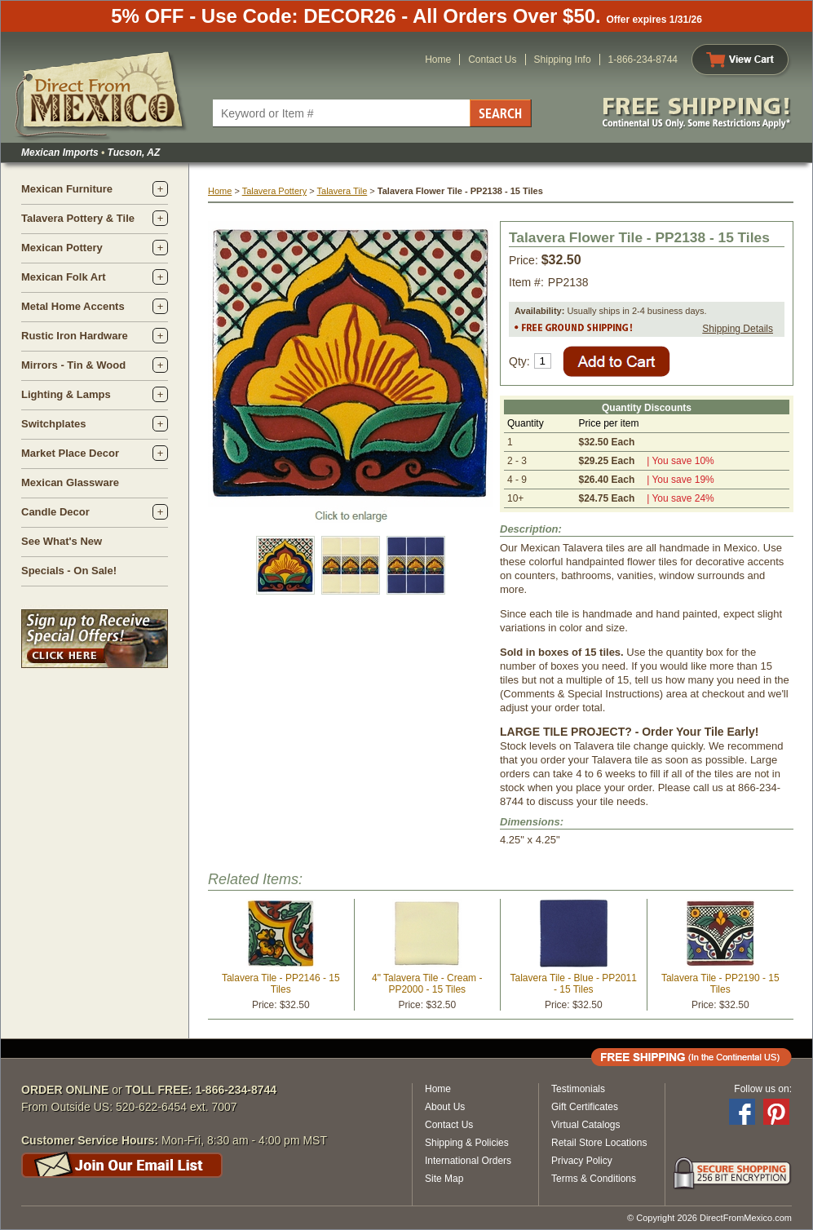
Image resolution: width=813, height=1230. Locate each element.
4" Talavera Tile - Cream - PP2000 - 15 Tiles (427, 983)
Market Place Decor (70, 453)
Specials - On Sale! (69, 570)
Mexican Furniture (67, 189)
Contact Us (492, 59)
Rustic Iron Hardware (74, 336)
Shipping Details (737, 328)
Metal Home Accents (73, 306)
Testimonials (578, 1089)
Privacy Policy (581, 1160)
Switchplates (53, 424)
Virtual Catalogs (586, 1124)
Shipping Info (562, 59)
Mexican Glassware (70, 482)
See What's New (61, 541)
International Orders (468, 1160)
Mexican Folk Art (63, 277)
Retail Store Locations (599, 1142)
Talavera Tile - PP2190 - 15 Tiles (720, 983)
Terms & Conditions (593, 1178)
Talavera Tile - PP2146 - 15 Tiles (281, 983)
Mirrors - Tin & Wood (73, 365)
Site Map (444, 1178)
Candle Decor (55, 512)
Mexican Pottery (62, 247)
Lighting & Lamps (66, 394)
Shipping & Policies (467, 1142)
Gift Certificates (584, 1107)
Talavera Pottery (274, 191)
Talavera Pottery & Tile (78, 218)
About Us (445, 1107)
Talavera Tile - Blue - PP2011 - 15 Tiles (573, 983)
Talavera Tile (342, 191)
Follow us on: (763, 1089)
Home (438, 59)
